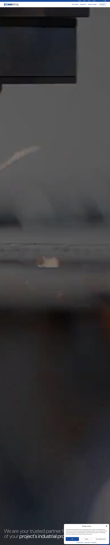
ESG (84, 0)
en (105, 1)
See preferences (100, 539)
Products (83, 4)
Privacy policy (87, 542)
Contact (102, 4)
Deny (86, 539)
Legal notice (93, 542)
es (103, 1)
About (79, 0)
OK (72, 539)
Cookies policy (80, 542)
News (89, 0)
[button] (106, 526)
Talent (94, 0)
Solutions (75, 4)
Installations (92, 4)
